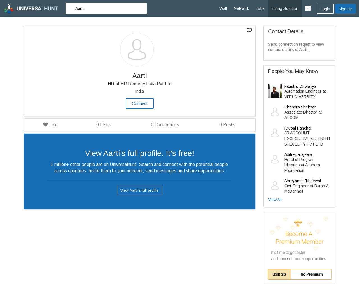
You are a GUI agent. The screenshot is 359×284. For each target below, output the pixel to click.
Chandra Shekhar (300, 107)
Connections (165, 124)
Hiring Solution (284, 8)
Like (50, 124)
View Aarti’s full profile (139, 190)
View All (275, 199)
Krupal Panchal (297, 128)
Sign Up (346, 9)
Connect (140, 103)
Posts (227, 124)
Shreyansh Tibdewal (302, 181)
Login (325, 9)
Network (241, 8)
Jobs (260, 8)
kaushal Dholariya (300, 86)
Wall (223, 8)
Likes (103, 124)
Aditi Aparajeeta (298, 154)
